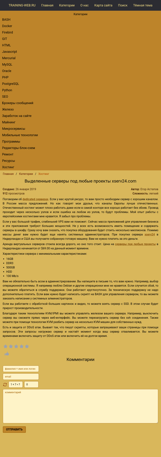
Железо (8, 109)
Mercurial (8, 58)
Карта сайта (103, 5)
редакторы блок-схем (18, 148)
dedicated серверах (35, 199)
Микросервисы (13, 128)
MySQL (7, 64)
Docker (7, 26)
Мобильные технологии (20, 135)
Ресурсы (8, 161)
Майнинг (8, 122)
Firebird (7, 32)
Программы (11, 141)
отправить (14, 429)
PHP (5, 77)
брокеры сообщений (17, 103)
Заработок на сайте (17, 116)
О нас (84, 5)
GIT (4, 39)
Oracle (6, 71)
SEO (5, 96)
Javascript (9, 51)
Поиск (123, 5)
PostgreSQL (10, 84)
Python (7, 90)
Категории (67, 5)
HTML (6, 45)
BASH (6, 19)
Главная (47, 5)
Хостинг (8, 167)
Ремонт (7, 154)
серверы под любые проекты (135, 244)
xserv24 (150, 234)
